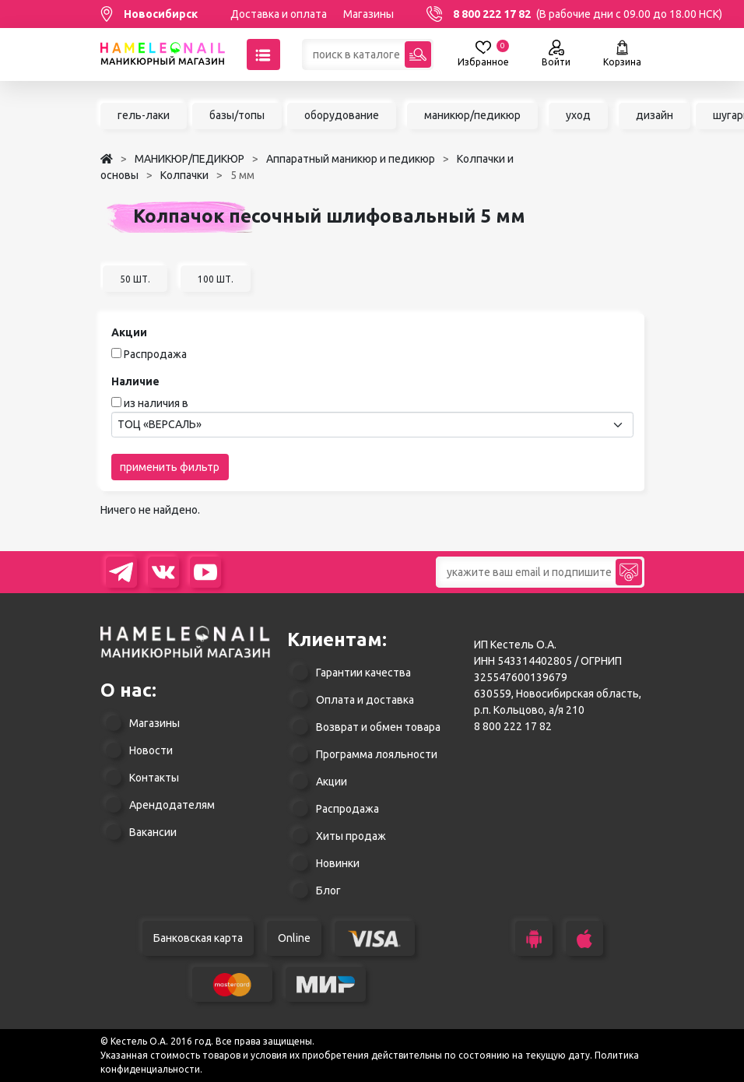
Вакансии (153, 832)
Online (294, 938)
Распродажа (155, 354)
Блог (328, 890)
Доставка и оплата (278, 14)
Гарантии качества (363, 672)
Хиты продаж (351, 836)
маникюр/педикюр (472, 115)
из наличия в (156, 403)
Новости (151, 750)
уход (578, 115)
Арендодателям (172, 805)
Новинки (338, 863)
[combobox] (372, 425)
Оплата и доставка (365, 700)
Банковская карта (198, 938)
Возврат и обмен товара (378, 727)
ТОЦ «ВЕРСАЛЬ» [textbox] (160, 424)
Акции (331, 781)
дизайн (654, 115)
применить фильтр (169, 467)
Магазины (368, 14)
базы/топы (237, 115)
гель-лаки (144, 115)
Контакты (154, 777)
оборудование (341, 115)
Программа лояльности (376, 754)
